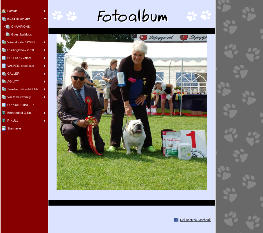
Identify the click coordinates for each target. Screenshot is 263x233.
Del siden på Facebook (195, 220)
